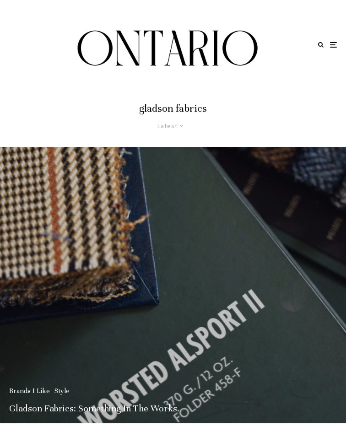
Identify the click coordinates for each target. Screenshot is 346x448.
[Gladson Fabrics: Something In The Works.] (173, 285)
